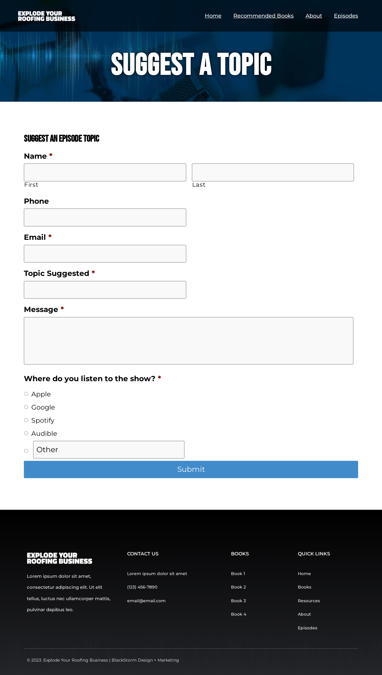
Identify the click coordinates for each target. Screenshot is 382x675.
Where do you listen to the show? (92, 378)
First (31, 185)
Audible (44, 433)
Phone (36, 201)
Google (43, 407)
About (314, 16)
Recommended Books (263, 16)
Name (38, 156)
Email (38, 237)
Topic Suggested (59, 273)
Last (199, 185)
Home (213, 16)
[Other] (108, 450)
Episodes (346, 16)
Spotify (42, 420)
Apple (41, 394)
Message (44, 309)
